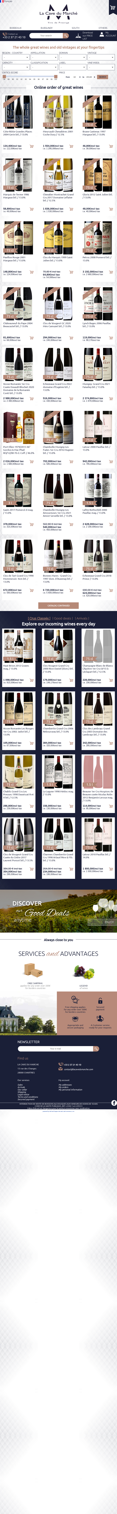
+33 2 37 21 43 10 (72, 1065)
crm (73, 1111)
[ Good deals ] (62, 618)
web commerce (67, 1111)
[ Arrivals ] (82, 618)
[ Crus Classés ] (39, 618)
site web (60, 1111)
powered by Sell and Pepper (50, 1111)
